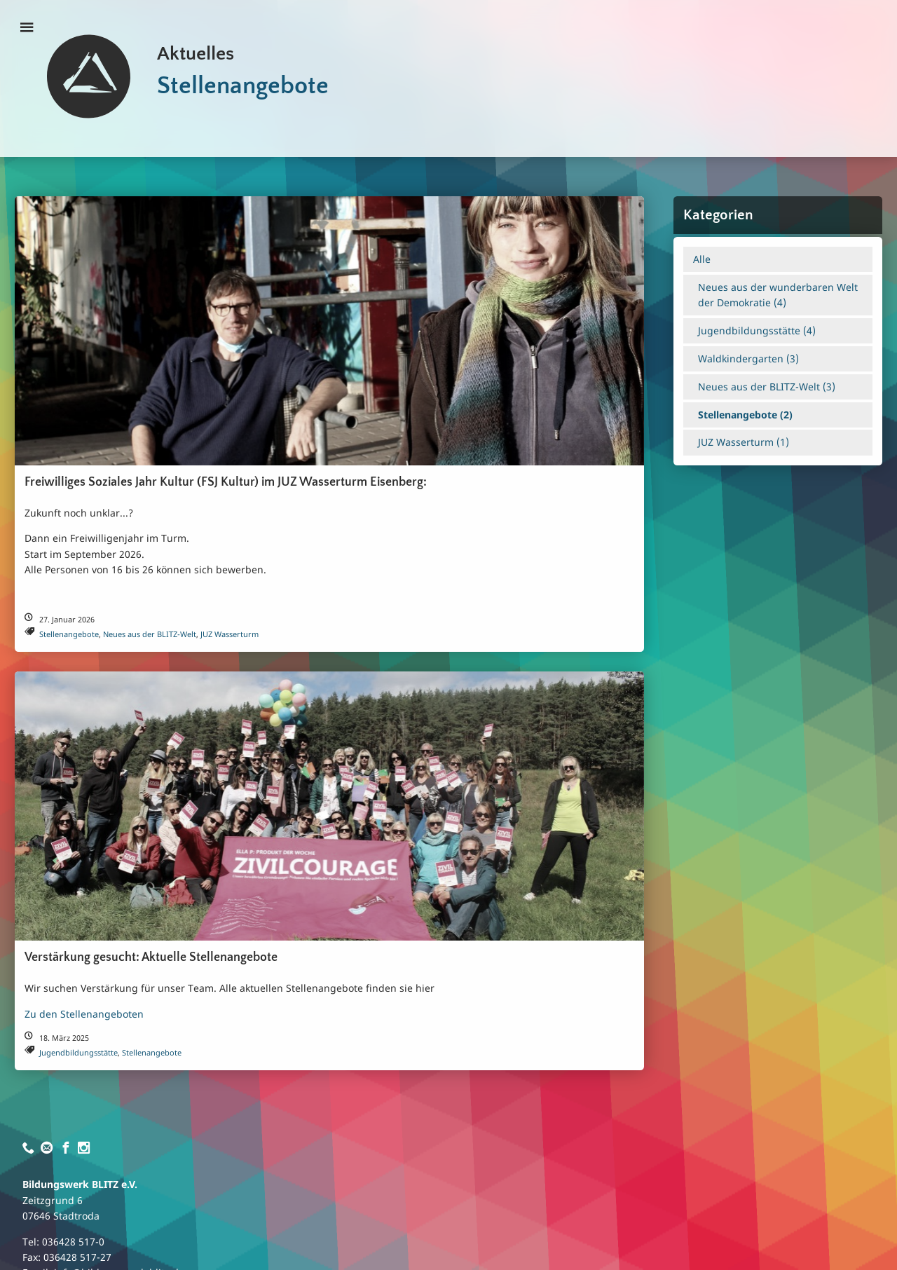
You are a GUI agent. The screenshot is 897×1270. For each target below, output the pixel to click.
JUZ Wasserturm (229, 634)
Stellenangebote (69, 634)
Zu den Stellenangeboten (84, 1013)
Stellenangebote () (745, 414)
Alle (702, 259)
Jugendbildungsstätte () (757, 330)
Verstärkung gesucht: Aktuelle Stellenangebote (151, 957)
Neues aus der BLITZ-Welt (149, 634)
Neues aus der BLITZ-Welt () (766, 386)
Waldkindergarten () (748, 358)
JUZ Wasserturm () (743, 442)
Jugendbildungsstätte (78, 1052)
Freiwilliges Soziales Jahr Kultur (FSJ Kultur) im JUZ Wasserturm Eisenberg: (226, 482)
